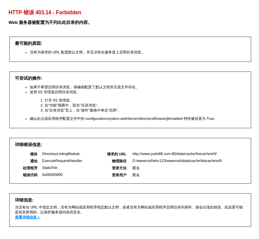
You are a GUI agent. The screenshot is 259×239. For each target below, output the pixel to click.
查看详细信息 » (27, 217)
